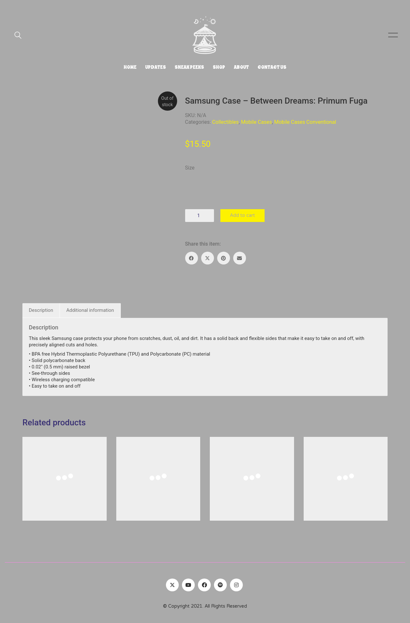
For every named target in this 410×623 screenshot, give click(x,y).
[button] (392, 35)
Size (190, 168)
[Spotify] (220, 585)
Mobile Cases (256, 122)
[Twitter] (172, 585)
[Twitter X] (207, 258)
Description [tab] (41, 310)
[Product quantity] (199, 215)
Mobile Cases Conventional (305, 122)
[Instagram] (236, 585)
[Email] (239, 258)
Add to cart (242, 215)
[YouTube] (188, 585)
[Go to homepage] (205, 35)
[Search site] (17, 36)
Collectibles (225, 122)
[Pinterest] (223, 258)
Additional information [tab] (90, 310)
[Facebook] (191, 258)
